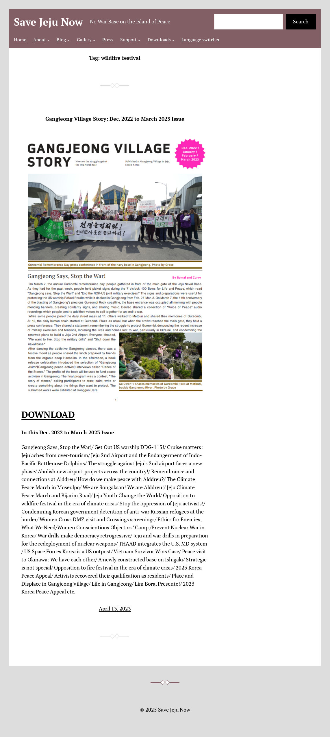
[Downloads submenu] (173, 39)
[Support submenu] (139, 39)
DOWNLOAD (48, 414)
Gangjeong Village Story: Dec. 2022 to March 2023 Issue (114, 119)
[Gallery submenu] (94, 39)
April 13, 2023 (115, 608)
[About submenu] (48, 39)
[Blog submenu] (68, 39)
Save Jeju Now (48, 22)
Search (301, 21)
